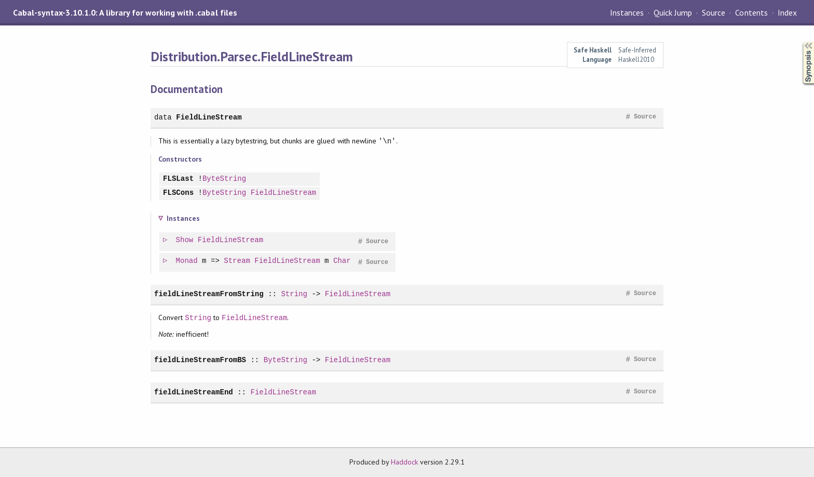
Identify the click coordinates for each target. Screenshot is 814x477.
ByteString (224, 179)
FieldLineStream (208, 117)
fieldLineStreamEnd (193, 392)
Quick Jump (673, 12)
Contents (751, 12)
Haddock (404, 462)
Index (787, 12)
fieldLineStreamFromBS (200, 360)
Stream (237, 261)
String (294, 294)
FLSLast (178, 179)
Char (342, 261)
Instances (627, 12)
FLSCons (178, 193)
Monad (187, 261)
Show (185, 240)
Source (713, 12)
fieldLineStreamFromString (209, 294)
